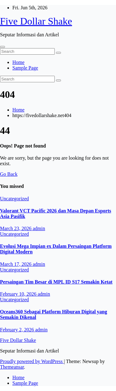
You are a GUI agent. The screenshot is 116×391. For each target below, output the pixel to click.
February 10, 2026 (19, 294)
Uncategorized (14, 198)
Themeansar (12, 367)
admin (39, 228)
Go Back (8, 174)
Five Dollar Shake (36, 21)
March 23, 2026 (16, 228)
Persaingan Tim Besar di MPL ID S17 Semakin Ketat (56, 281)
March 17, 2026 (16, 264)
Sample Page (25, 67)
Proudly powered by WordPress (32, 361)
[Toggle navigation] (2, 47)
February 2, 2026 (17, 329)
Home (18, 62)
